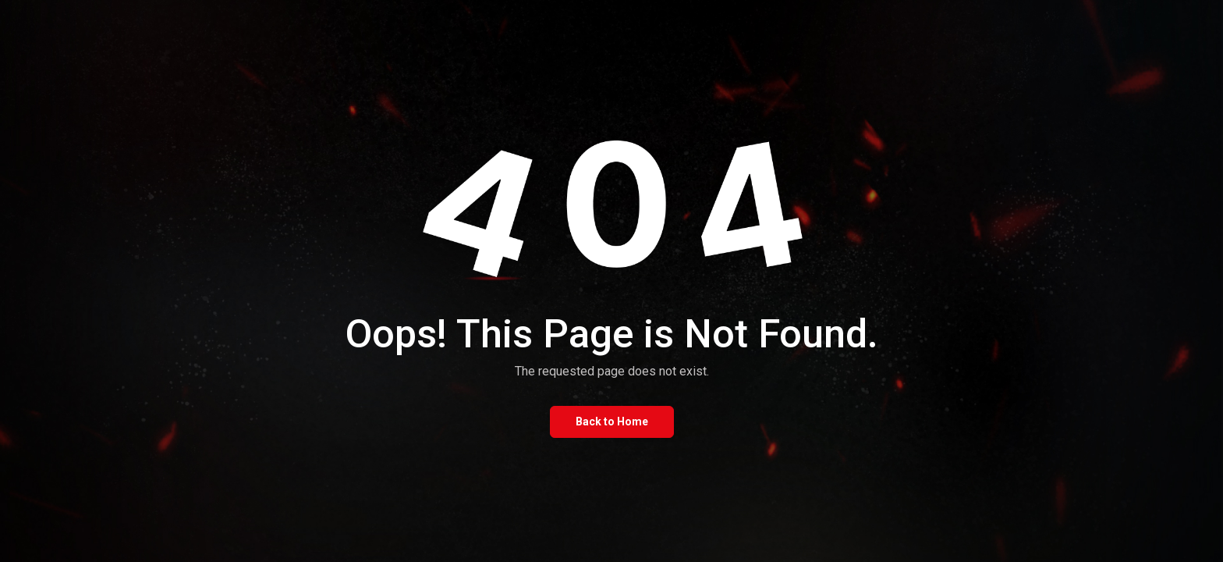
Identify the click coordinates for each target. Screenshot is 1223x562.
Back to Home (612, 421)
